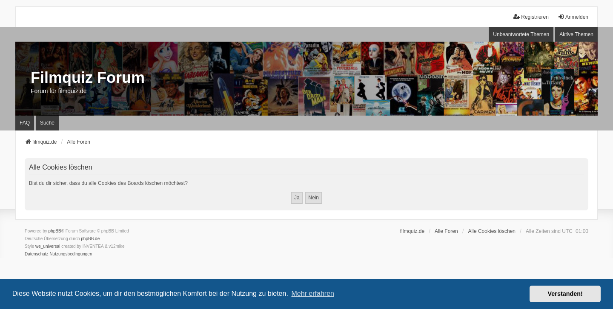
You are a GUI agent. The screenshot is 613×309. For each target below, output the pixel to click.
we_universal (47, 246)
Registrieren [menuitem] (531, 17)
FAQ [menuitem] (25, 123)
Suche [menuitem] (47, 123)
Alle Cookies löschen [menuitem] (492, 231)
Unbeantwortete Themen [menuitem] (521, 34)
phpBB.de (90, 238)
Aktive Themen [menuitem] (576, 34)
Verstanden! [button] (565, 293)
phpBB (55, 231)
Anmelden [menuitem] (573, 17)
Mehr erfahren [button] (312, 293)
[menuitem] (37, 254)
